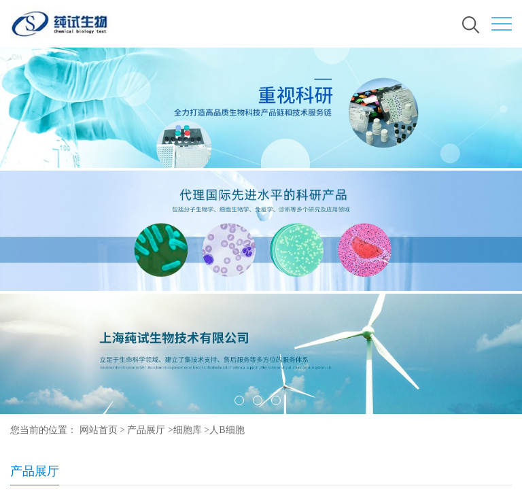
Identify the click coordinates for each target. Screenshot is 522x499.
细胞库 (187, 430)
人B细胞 (226, 430)
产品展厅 (146, 430)
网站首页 (99, 430)
